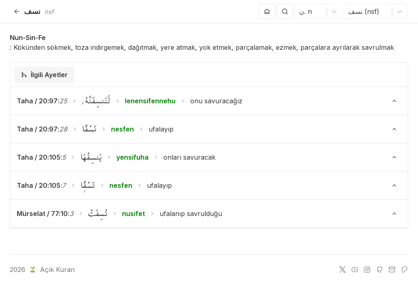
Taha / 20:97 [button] (37, 101)
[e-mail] (392, 269)
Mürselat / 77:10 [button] (42, 213)
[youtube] (354, 269)
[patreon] (404, 269)
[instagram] (367, 269)
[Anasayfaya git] (267, 11)
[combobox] (300, 11)
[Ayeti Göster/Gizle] (394, 101)
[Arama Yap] (285, 11)
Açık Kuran (51, 269)
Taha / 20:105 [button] (38, 157)
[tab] (44, 75)
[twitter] (342, 269)
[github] (379, 269)
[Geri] (17, 11)
